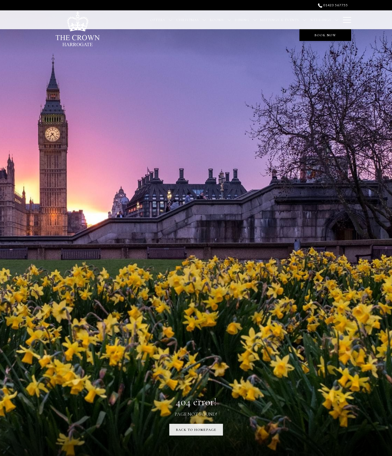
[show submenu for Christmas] (204, 19)
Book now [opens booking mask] (325, 35)
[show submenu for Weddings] (336, 19)
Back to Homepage (196, 430)
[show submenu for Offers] (170, 19)
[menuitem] (158, 19)
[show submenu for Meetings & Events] (304, 19)
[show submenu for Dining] (255, 19)
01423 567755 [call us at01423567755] (333, 5)
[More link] (345, 19)
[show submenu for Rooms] (229, 19)
